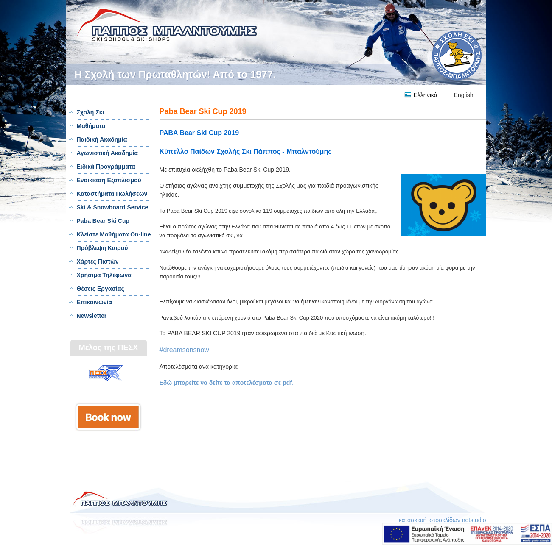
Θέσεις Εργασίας (100, 288)
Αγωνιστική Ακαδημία (107, 153)
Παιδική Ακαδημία (102, 139)
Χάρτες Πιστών (98, 261)
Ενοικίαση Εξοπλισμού (109, 180)
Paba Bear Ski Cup (103, 220)
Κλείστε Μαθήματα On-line (114, 234)
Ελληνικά (425, 95)
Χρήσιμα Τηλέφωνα (104, 275)
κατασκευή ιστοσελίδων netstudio (442, 520)
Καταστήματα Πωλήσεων (112, 193)
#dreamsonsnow (184, 349)
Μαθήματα (91, 125)
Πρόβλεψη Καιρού (102, 248)
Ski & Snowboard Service (113, 207)
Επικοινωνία (94, 302)
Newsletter (92, 315)
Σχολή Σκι (90, 112)
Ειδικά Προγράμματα (106, 166)
